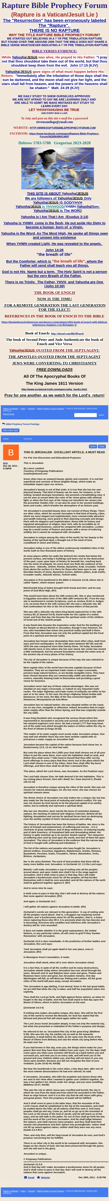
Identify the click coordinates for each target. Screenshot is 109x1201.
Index (23, 409)
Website (45, 1177)
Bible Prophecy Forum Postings (50, 409)
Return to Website (10, 409)
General (31, 409)
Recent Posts (8, 414)
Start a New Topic (10, 430)
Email (31, 1177)
